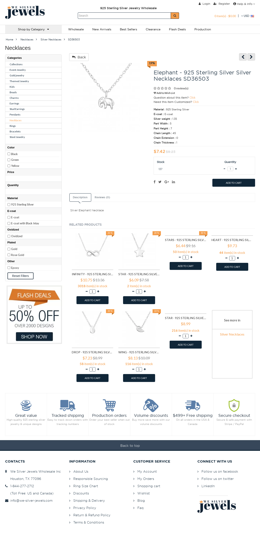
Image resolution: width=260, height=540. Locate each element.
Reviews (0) (102, 197)
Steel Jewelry (17, 137)
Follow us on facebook (219, 471)
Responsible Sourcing (90, 479)
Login (204, 3)
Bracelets (15, 131)
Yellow (15, 165)
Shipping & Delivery (89, 501)
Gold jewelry (17, 75)
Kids (12, 86)
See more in (232, 320)
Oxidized (16, 236)
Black (14, 154)
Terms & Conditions (88, 522)
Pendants (15, 114)
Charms (14, 97)
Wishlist (143, 493)
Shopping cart (148, 486)
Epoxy (15, 267)
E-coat (15, 217)
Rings (13, 125)
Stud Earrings (17, 109)
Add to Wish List (164, 93)
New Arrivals (101, 29)
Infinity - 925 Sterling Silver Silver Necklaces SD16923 (92, 274)
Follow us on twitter (217, 479)
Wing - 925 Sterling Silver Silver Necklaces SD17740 (139, 352)
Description (80, 197)
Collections (16, 64)
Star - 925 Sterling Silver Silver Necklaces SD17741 (185, 318)
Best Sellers (128, 29)
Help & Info (244, 4)
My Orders (145, 479)
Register (221, 3)
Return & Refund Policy (91, 515)
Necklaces (16, 120)
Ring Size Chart (85, 486)
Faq (140, 508)
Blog (141, 501)
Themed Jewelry (19, 81)
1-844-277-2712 (19, 486)
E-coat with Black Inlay (25, 223)
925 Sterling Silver (22, 204)
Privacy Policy (84, 508)
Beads (13, 92)
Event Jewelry (18, 69)
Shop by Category (33, 29)
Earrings (14, 103)
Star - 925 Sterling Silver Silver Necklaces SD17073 (139, 274)
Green (15, 159)
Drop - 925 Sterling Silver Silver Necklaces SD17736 (92, 352)
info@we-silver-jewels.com (29, 501)
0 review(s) (181, 88)
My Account (147, 471)
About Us (80, 471)
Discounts (81, 493)
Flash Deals (177, 29)
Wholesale (76, 29)
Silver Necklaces (232, 334)
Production (202, 29)
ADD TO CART (234, 182)
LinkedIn (208, 486)
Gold (14, 249)
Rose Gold (17, 255)
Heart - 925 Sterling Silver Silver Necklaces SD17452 (232, 240)
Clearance (153, 29)
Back (79, 57)
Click (192, 97)
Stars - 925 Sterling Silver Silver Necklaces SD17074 (185, 240)
